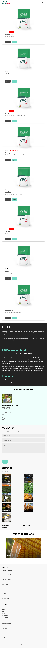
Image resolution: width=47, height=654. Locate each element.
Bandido (8, 192)
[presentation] (11, 457)
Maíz (3, 607)
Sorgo (3, 613)
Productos (4, 628)
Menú (43, 2)
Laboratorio (5, 584)
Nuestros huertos (6, 623)
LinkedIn (6, 527)
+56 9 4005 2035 (7, 417)
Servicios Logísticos (7, 579)
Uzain (7, 271)
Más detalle (8, 41)
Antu (7, 113)
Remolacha (5, 617)
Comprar (14, 41)
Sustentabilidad (6, 633)
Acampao (8, 153)
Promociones (23, 644)
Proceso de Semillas (7, 575)
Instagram (6, 525)
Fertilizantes (5, 615)
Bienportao (9, 310)
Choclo (3, 609)
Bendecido (9, 34)
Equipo (3, 637)
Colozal (7, 232)
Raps (3, 611)
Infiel (7, 74)
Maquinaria (5, 589)
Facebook (27, 525)
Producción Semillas (7, 570)
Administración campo (8, 594)
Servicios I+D (5, 598)
